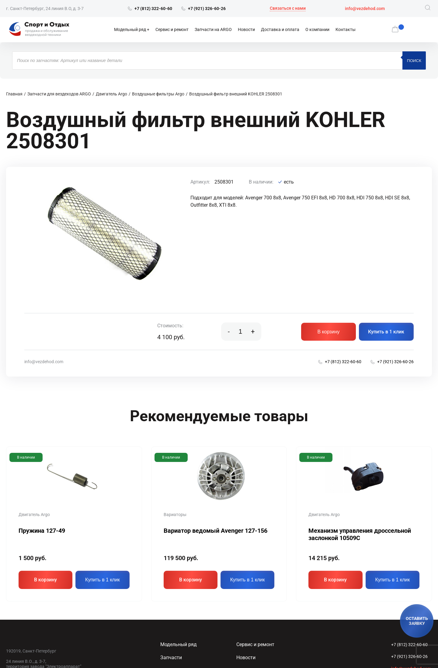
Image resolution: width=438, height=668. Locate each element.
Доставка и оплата (280, 29)
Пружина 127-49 (42, 530)
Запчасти (171, 657)
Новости (246, 29)
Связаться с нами (288, 8)
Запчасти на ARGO (213, 29)
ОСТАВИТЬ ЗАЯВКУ (417, 621)
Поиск (414, 60)
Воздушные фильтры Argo (158, 93)
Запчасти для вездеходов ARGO (59, 93)
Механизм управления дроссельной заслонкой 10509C (359, 534)
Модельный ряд (130, 29)
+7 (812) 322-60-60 (409, 644)
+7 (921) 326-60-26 (409, 656)
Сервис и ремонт (172, 29)
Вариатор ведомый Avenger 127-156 (215, 530)
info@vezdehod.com (365, 8)
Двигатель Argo (111, 93)
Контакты (345, 29)
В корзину (328, 331)
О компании (317, 29)
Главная (14, 93)
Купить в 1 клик (386, 332)
